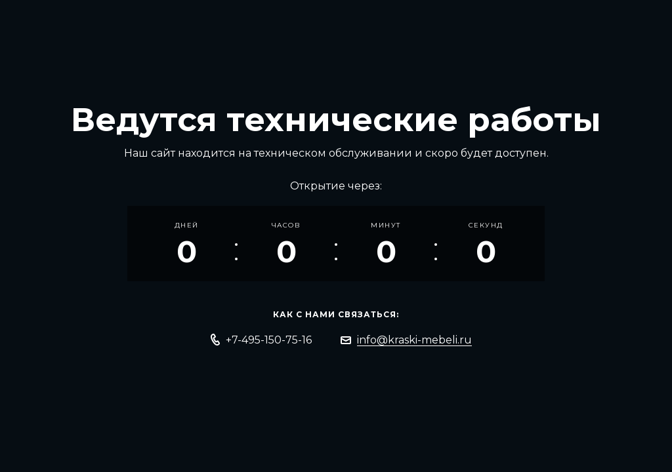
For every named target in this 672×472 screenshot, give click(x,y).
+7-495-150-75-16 (269, 340)
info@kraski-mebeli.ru (414, 340)
